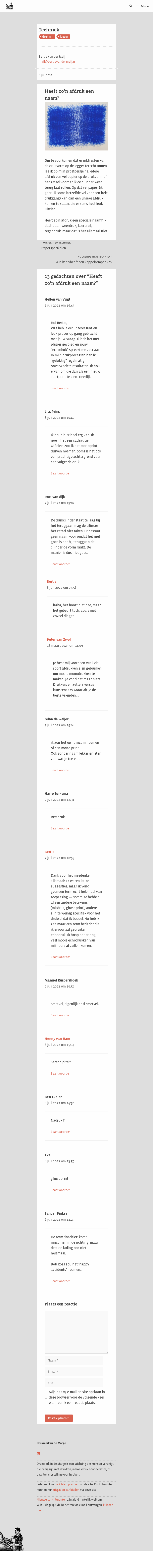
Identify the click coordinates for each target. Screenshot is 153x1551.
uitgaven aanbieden (66, 1489)
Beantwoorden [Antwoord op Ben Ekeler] (61, 1131)
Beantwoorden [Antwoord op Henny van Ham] (61, 1073)
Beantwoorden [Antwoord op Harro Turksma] (61, 828)
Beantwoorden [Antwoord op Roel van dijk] (61, 564)
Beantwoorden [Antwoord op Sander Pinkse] (61, 1281)
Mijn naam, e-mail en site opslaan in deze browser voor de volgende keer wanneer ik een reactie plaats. (77, 1397)
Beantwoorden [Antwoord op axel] (61, 1190)
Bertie (52, 581)
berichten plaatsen (67, 1484)
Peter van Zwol (59, 640)
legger (64, 36)
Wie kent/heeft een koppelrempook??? (84, 259)
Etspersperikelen (56, 245)
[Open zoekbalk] (129, 6)
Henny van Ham (57, 1039)
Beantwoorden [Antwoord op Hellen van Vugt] (61, 388)
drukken (47, 36)
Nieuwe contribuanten (52, 1499)
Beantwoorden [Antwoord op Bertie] (61, 956)
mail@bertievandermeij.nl (57, 61)
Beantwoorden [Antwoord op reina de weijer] (61, 770)
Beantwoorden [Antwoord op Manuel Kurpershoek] (61, 1015)
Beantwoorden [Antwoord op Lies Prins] (61, 473)
